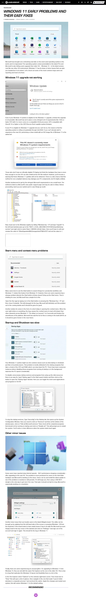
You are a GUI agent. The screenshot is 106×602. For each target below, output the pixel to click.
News (25, 2)
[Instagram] (82, 2)
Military (59, 2)
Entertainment (48, 2)
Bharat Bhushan (9, 19)
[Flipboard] (88, 2)
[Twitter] (85, 2)
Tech (31, 2)
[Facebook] (79, 2)
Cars (38, 2)
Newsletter (98, 2)
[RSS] (91, 2)
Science (67, 2)
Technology (8, 7)
